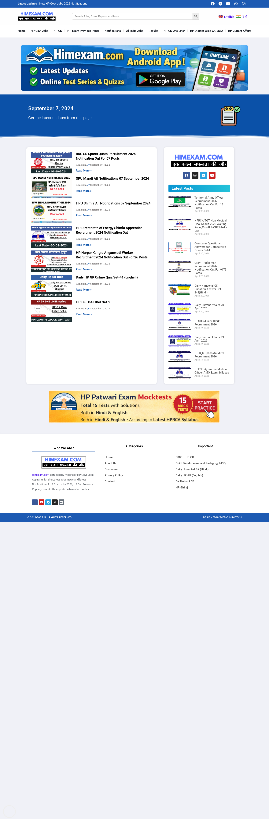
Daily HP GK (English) (189, 475)
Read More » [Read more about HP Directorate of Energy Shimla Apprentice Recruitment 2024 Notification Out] (84, 244)
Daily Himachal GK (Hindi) (192, 469)
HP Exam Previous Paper (83, 31)
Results (153, 31)
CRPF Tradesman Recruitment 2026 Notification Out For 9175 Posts (210, 268)
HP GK (57, 31)
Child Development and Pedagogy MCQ (201, 463)
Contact (110, 481)
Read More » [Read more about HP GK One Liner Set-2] (84, 314)
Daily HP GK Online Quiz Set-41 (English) (107, 277)
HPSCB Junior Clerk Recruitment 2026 (207, 322)
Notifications (113, 31)
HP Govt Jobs (39, 31)
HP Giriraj (182, 487)
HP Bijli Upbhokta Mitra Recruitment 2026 (209, 354)
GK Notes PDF (185, 481)
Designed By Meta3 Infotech (222, 517)
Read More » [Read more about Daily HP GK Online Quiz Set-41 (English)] (84, 289)
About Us (110, 463)
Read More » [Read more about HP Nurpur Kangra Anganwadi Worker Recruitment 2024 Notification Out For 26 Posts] (84, 269)
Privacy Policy (114, 475)
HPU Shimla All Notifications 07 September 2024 (113, 203)
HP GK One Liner (174, 31)
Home (21, 31)
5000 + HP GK (185, 457)
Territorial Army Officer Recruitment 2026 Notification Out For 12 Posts (208, 203)
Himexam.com (40, 474)
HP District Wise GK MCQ (206, 31)
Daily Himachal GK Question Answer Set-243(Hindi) (208, 289)
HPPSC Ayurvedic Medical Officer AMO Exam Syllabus (211, 370)
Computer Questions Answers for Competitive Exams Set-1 (210, 247)
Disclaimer (111, 469)
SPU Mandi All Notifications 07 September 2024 (112, 178)
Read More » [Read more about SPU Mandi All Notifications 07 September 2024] (84, 191)
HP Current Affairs (239, 31)
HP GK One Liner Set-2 (93, 302)
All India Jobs (134, 31)
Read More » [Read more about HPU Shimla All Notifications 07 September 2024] (84, 215)
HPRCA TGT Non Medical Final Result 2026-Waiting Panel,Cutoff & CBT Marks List (210, 225)
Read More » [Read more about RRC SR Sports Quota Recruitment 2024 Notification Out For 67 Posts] (84, 170)
